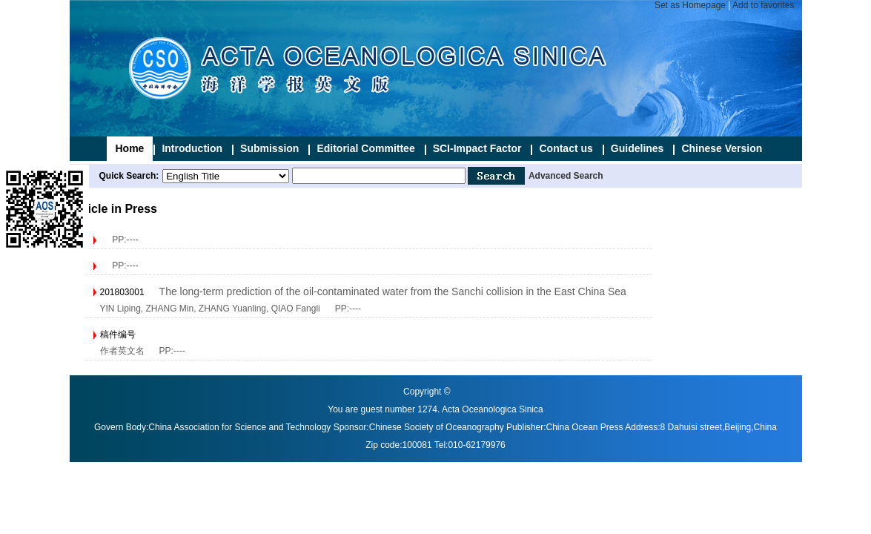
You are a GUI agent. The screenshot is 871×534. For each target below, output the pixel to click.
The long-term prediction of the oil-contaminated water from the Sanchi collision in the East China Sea (392, 291)
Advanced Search (566, 176)
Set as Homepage (690, 5)
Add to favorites (763, 5)
